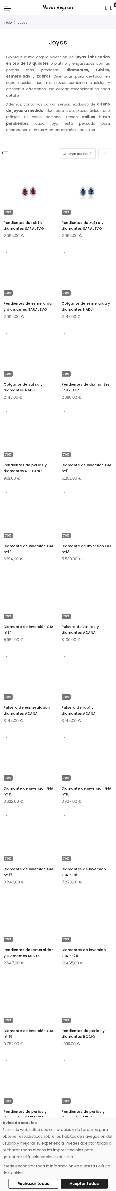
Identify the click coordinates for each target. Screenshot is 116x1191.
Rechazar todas (33, 1183)
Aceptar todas (84, 1183)
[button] (7, 170)
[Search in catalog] (106, 8)
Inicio (8, 22)
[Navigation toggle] (7, 8)
